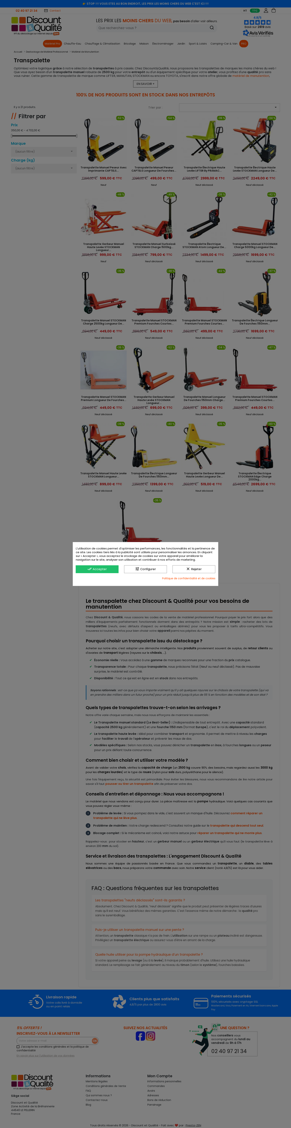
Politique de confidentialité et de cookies (188, 578)
